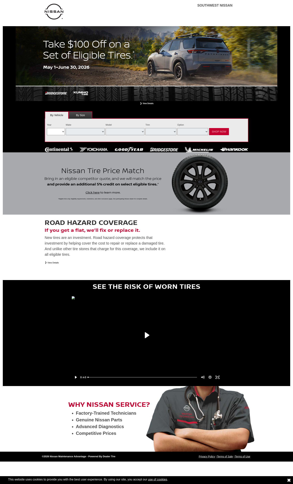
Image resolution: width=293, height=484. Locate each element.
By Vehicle (56, 116)
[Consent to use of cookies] (289, 480)
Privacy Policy (207, 456)
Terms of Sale (225, 456)
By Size (80, 115)
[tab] (57, 115)
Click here (93, 192)
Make (68, 125)
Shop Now (219, 131)
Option (180, 125)
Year (49, 125)
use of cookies (157, 479)
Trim (147, 125)
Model (109, 125)
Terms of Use (242, 456)
